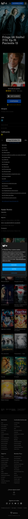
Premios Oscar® (17, 443)
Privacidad (20, 507)
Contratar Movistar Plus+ (19, 471)
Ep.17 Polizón (5, 185)
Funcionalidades (17, 458)
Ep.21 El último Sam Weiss (8, 195)
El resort (16, 376)
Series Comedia (4, 443)
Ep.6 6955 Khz (5, 159)
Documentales (4, 447)
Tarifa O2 (16, 475)
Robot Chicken (5, 400)
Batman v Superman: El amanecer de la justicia (20, 305)
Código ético (16, 467)
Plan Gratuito (21, 7)
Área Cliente (16, 462)
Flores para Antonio (18, 430)
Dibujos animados (17, 445)
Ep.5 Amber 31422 (6, 157)
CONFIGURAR (14, 273)
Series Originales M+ (5, 437)
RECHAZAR (13, 265)
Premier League (4, 462)
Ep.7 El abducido (6, 162)
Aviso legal (14, 507)
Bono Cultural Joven (18, 460)
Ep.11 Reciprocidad (6, 171)
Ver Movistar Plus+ (17, 456)
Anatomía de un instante (19, 434)
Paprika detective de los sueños (19, 330)
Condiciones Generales (18, 464)
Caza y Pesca (16, 449)
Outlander (16, 432)
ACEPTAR (14, 269)
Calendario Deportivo (5, 480)
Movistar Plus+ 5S (17, 466)
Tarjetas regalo (17, 479)
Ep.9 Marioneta (5, 166)
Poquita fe (16, 437)
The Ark (3, 376)
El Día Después (4, 464)
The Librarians (5, 353)
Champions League (5, 458)
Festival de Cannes (17, 441)
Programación (17, 482)
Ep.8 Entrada (5, 164)
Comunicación (17, 480)
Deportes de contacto (5, 475)
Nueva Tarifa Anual (18, 477)
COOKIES (25, 507)
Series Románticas (4, 439)
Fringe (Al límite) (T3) (13, 140)
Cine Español (3, 426)
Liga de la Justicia (6, 329)
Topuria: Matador (4, 473)
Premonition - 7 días (19, 353)
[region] (14, 259)
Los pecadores (17, 426)
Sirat (15, 428)
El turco (15, 435)
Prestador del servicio (5, 507)
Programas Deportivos (18, 447)
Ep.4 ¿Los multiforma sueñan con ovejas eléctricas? (14, 155)
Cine (8, 7)
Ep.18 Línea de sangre (7, 188)
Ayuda (14, 493)
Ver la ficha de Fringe (14, 142)
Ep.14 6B (4, 178)
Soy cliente (14, 96)
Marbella (16, 439)
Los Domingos (16, 422)
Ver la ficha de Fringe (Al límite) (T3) (10, 201)
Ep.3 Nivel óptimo (6, 152)
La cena (15, 424)
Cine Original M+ (4, 424)
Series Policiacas (4, 441)
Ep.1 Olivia (4, 147)
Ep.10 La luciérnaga (6, 169)
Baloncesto (3, 467)
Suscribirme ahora (17, 3)
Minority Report (5, 281)
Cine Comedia (4, 428)
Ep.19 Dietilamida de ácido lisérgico (10, 190)
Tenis (2, 469)
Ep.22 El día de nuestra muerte (9, 197)
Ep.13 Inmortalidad (6, 176)
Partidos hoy (3, 482)
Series (3, 7)
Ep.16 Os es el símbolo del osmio (9, 183)
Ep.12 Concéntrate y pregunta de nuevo (11, 174)
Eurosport (3, 477)
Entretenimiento (4, 449)
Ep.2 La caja (4, 150)
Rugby (2, 471)
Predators (17, 400)
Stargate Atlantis (18, 281)
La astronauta (5, 304)
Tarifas (15, 473)
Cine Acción (3, 430)
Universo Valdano (4, 466)
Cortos (2, 432)
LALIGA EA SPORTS (4, 460)
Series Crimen (4, 445)
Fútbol (13, 7)
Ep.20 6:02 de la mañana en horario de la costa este (14, 193)
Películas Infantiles (5, 434)
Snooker (2, 479)
